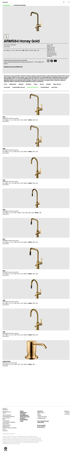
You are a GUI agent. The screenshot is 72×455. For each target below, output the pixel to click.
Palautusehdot (6, 425)
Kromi (5, 84)
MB (8, 50)
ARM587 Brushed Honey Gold (10, 272)
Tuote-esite (50, 45)
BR (17, 50)
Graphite (48, 84)
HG (23, 50)
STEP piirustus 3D (51, 53)
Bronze (42, 84)
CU (14, 50)
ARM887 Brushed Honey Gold (10, 240)
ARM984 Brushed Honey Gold (10, 150)
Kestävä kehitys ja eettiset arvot (9, 428)
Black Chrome (57, 84)
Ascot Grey (54, 87)
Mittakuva (49, 46)
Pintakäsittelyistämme (9, 416)
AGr (32, 212)
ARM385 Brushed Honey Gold (10, 301)
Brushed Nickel (45, 87)
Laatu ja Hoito (6, 418)
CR (5, 50)
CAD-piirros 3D (51, 52)
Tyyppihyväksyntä (51, 55)
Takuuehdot (6, 423)
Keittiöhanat (23, 412)
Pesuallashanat (24, 415)
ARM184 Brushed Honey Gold (10, 181)
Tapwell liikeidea (7, 415)
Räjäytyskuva (50, 49)
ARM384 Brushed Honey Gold (10, 333)
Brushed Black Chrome (19, 87)
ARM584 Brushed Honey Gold (10, 118)
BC (20, 50)
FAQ (4, 419)
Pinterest (67, 414)
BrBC (26, 50)
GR (38, 50)
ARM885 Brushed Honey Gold (10, 211)
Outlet (21, 421)
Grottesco (28, 84)
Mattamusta (12, 84)
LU (11, 50)
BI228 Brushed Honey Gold (10, 363)
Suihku (22, 411)
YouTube (67, 412)
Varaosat (49, 56)
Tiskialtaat (23, 414)
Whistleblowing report (7, 412)
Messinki (21, 84)
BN (35, 50)
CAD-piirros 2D (51, 50)
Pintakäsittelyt (24, 419)
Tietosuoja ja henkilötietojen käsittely (9, 421)
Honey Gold (7, 87)
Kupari (35, 84)
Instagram (66, 411)
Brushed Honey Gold (20, 5)
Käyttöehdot (6, 426)
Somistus (22, 418)
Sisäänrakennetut (25, 417)
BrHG (31, 50)
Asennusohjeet (51, 47)
